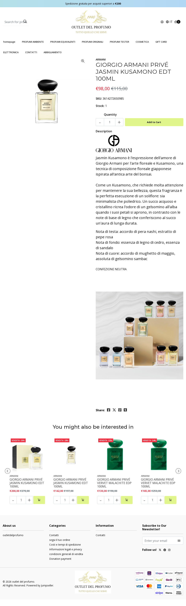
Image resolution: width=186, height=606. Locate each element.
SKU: (99, 105)
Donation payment (60, 565)
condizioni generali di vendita (66, 560)
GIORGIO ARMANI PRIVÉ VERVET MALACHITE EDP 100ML (114, 489)
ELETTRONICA (11, 58)
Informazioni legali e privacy (65, 556)
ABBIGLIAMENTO (53, 58)
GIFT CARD (161, 48)
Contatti (54, 541)
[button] (169, 25)
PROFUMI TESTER (119, 48)
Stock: (100, 112)
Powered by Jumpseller (39, 592)
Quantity (110, 121)
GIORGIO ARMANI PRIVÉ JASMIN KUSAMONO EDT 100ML (27, 489)
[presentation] (9, 477)
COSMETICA (142, 48)
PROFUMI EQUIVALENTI (62, 48)
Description (104, 138)
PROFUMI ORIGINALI (92, 48)
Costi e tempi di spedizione (65, 551)
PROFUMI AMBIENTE (33, 48)
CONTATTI (31, 58)
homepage (9, 48)
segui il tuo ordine (59, 546)
